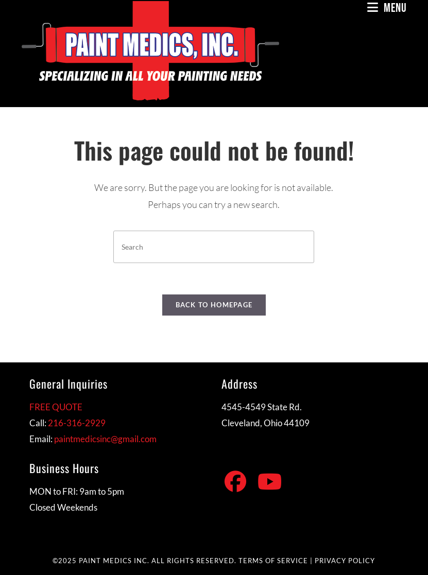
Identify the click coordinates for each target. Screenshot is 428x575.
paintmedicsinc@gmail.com (105, 438)
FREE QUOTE (55, 407)
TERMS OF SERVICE (273, 560)
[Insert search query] (213, 247)
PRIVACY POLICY (345, 560)
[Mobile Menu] (387, 8)
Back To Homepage (214, 305)
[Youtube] (270, 481)
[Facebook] (235, 481)
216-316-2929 (77, 422)
